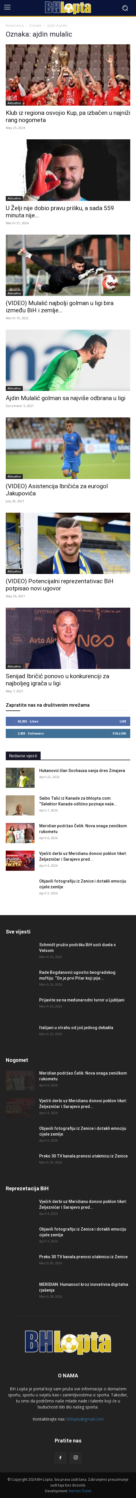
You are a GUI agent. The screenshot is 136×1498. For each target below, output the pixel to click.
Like (123, 721)
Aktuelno (14, 103)
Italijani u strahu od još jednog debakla (76, 1027)
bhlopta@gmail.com (85, 1419)
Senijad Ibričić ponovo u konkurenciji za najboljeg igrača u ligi (57, 680)
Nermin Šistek (80, 1491)
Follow (119, 733)
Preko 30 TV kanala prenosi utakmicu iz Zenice (83, 1156)
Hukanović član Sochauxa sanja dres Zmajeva (82, 770)
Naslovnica (15, 25)
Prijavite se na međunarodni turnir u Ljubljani (81, 1000)
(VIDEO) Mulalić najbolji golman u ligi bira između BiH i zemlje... (60, 307)
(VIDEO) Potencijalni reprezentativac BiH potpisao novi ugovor (60, 585)
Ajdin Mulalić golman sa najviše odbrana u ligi (65, 398)
